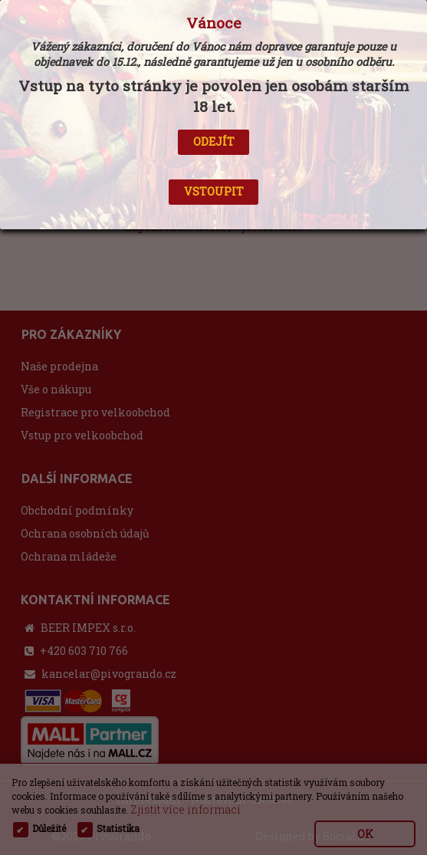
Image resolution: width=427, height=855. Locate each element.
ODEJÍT (214, 141)
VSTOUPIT (214, 191)
